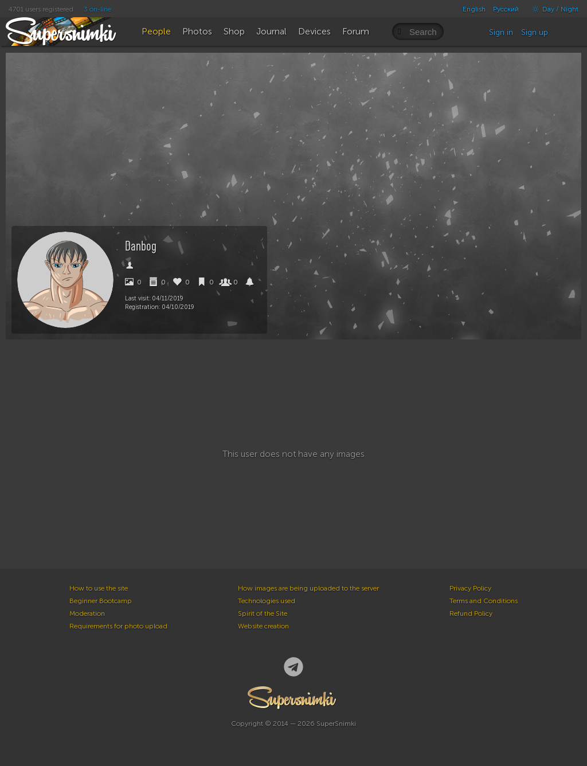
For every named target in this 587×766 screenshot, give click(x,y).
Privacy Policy (470, 588)
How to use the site (98, 588)
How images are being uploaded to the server (308, 588)
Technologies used (266, 601)
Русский (506, 9)
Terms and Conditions (483, 601)
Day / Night (552, 9)
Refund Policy (470, 613)
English (474, 9)
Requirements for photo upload (118, 626)
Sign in (501, 32)
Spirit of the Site (262, 613)
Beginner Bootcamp (100, 601)
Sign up (534, 32)
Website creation (263, 626)
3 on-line (97, 9)
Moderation (87, 613)
